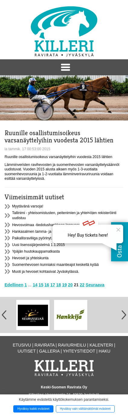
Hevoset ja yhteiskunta (30, 258)
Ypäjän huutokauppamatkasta (36, 251)
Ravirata (44, 345)
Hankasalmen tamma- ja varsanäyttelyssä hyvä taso (54, 231)
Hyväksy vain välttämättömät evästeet (85, 408)
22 (82, 284)
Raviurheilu (72, 345)
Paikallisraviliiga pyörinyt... (33, 238)
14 (35, 284)
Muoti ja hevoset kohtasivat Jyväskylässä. (45, 271)
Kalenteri (101, 345)
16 (46, 284)
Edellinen (14, 284)
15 (41, 284)
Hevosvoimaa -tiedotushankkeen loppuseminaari (51, 225)
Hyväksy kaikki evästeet (34, 408)
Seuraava (95, 284)
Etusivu (22, 345)
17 (52, 284)
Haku (104, 351)
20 (70, 284)
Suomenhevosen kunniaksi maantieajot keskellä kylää (55, 265)
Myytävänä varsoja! (27, 206)
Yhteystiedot (79, 351)
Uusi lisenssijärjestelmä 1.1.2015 (38, 245)
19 (64, 284)
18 (58, 284)
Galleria (49, 351)
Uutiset (27, 351)
